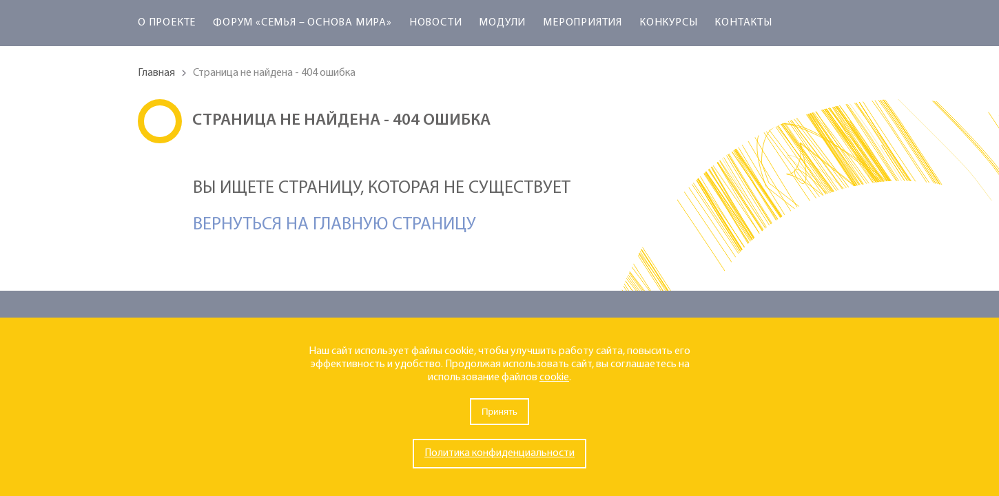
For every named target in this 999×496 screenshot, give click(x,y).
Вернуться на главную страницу (334, 225)
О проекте (167, 22)
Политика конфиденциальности (499, 453)
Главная (156, 73)
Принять (499, 411)
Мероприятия (582, 22)
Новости (435, 22)
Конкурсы (668, 22)
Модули (502, 22)
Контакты (743, 22)
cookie (554, 377)
